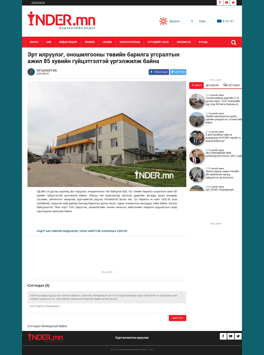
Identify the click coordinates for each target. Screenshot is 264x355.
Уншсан (212, 85)
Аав (48, 42)
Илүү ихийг (107, 272)
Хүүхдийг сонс (158, 42)
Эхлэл (34, 42)
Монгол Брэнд (130, 42)
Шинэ (196, 85)
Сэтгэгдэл (231, 85)
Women (90, 42)
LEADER (107, 42)
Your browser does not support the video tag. (106, 256)
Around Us (184, 42)
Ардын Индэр (68, 42)
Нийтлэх (177, 318)
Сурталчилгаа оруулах (132, 337)
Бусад (204, 42)
